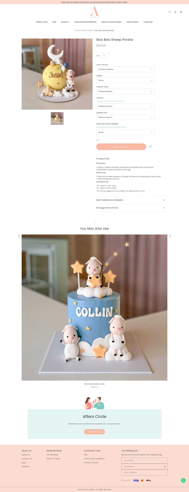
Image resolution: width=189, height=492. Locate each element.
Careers (25, 466)
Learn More (95, 431)
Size (98, 56)
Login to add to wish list (150, 146)
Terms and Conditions (94, 458)
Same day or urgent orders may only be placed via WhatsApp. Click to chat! (94, 2)
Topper (99, 76)
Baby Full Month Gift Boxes (85, 22)
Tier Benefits (52, 454)
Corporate (148, 22)
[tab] (131, 200)
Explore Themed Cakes (111, 22)
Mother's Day (41, 22)
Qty (98, 140)
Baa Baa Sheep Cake (95, 384)
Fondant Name (102, 87)
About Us (26, 454)
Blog (24, 462)
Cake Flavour (102, 65)
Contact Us (27, 458)
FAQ (86, 454)
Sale (54, 22)
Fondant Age (101, 113)
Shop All (65, 22)
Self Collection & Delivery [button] (130, 200)
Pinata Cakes (87, 30)
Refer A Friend (53, 458)
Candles (99, 98)
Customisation (132, 22)
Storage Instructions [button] (130, 207)
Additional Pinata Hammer (107, 124)
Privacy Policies (91, 462)
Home (77, 30)
